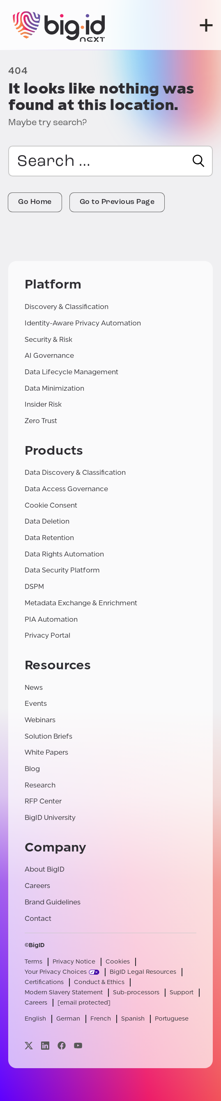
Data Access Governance (66, 489)
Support (181, 992)
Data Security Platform (62, 570)
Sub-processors (136, 992)
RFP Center (43, 801)
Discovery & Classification (66, 307)
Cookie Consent (51, 505)
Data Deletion (47, 521)
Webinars (40, 720)
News (34, 687)
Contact (38, 918)
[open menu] (206, 25)
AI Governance (49, 355)
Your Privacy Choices (56, 971)
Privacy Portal (47, 635)
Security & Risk (48, 339)
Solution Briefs (48, 736)
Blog (32, 769)
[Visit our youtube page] (78, 1045)
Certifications (44, 982)
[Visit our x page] (29, 1045)
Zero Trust (41, 421)
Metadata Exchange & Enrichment (81, 603)
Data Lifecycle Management (71, 372)
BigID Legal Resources (143, 971)
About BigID (44, 869)
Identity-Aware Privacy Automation (83, 323)
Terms (33, 961)
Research (40, 785)
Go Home (35, 202)
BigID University (50, 818)
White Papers (46, 752)
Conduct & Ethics (99, 982)
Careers (37, 886)
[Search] (199, 161)
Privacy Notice (74, 961)
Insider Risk (43, 404)
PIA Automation (51, 619)
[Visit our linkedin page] (45, 1045)
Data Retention (49, 538)
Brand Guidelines (53, 902)
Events (36, 703)
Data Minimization (54, 388)
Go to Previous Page (117, 202)
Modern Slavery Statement (64, 992)
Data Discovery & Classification (75, 472)
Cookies (118, 961)
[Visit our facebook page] (62, 1045)
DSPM (34, 587)
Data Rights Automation (64, 554)
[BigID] (59, 25)
